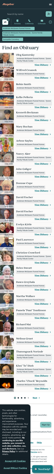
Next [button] (37, 397)
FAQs (39, 442)
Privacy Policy (8, 451)
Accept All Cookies (15, 461)
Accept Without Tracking (15, 468)
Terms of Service (30, 452)
